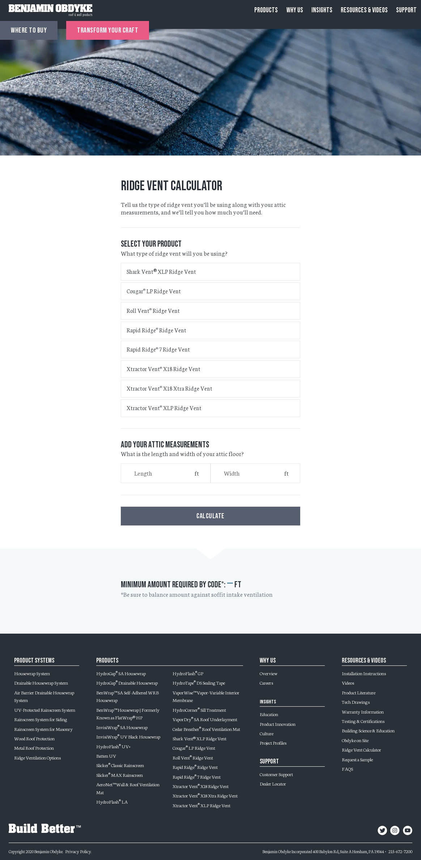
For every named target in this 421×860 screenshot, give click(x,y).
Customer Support (276, 774)
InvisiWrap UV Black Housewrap (128, 736)
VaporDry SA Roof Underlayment (205, 719)
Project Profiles (273, 742)
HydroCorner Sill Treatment (199, 709)
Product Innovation (277, 723)
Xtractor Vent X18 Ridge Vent (163, 368)
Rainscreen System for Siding (40, 719)
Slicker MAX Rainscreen (119, 774)
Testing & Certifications (363, 721)
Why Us (294, 10)
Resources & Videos (364, 10)
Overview (268, 673)
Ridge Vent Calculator (361, 749)
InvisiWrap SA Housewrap (122, 727)
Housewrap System (32, 673)
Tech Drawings (356, 701)
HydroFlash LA (112, 801)
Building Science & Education (368, 730)
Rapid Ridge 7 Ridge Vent (158, 349)
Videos (348, 682)
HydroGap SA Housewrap (121, 673)
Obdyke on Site (355, 740)
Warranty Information (363, 711)
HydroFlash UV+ (113, 746)
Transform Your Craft (107, 30)
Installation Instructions (364, 673)
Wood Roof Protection (34, 738)
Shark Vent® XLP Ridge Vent (161, 271)
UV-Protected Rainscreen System (44, 709)
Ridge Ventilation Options (37, 757)
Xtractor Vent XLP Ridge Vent (164, 408)
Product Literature (358, 692)
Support (406, 10)
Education (269, 714)
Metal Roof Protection (34, 747)
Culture (266, 733)
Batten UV (106, 755)
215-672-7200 (400, 851)
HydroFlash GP (188, 673)
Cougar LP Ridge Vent (154, 291)
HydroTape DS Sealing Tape (199, 682)
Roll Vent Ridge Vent (153, 310)
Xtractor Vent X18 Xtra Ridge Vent (169, 388)
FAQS (347, 768)
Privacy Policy (78, 851)
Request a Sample (357, 759)
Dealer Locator (273, 783)
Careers (266, 682)
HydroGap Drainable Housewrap (127, 682)
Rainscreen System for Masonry (43, 728)
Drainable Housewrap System (41, 682)
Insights (321, 10)
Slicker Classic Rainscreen (120, 765)
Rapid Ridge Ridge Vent (156, 330)
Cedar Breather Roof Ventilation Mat (206, 728)
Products (266, 10)
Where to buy (29, 30)
